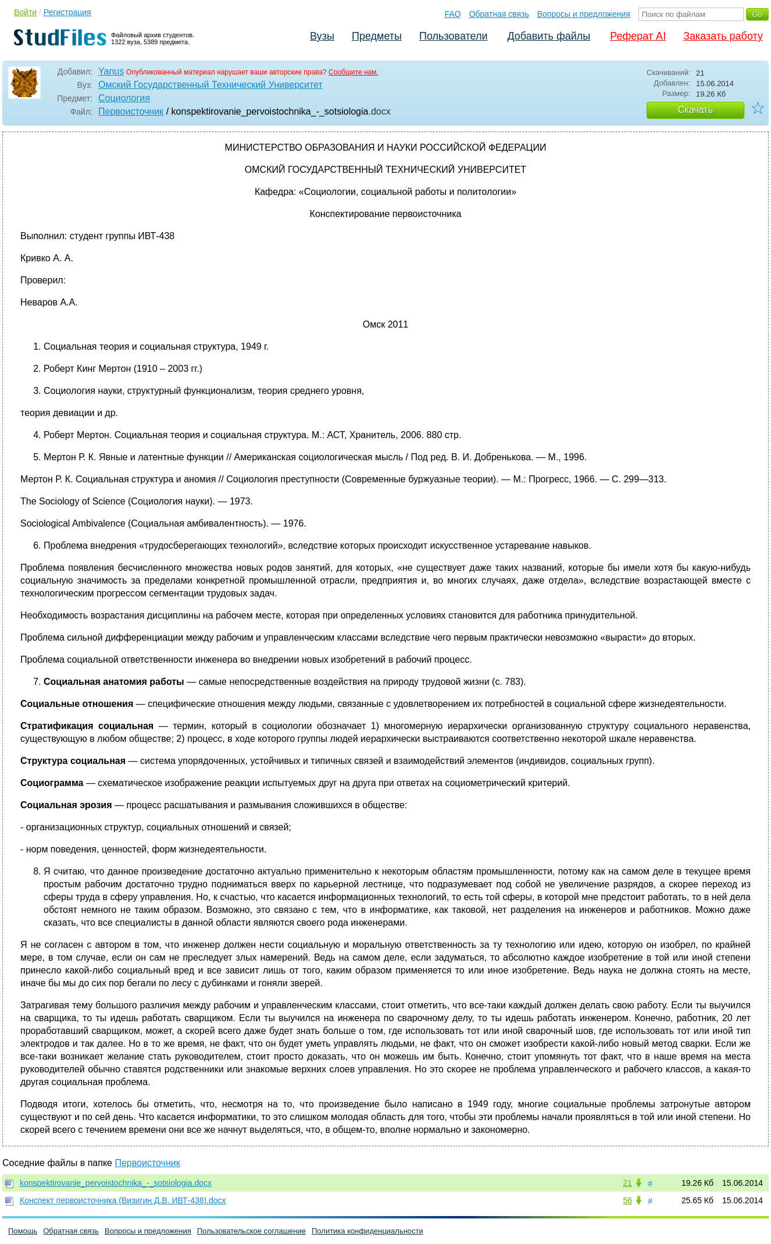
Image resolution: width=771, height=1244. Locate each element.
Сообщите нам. (354, 72)
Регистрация (67, 12)
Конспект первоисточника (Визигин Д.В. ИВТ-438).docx (123, 1200)
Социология (124, 98)
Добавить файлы (548, 36)
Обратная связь (499, 14)
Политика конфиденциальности (367, 1231)
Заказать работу (723, 36)
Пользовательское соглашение (251, 1231)
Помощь (22, 1231)
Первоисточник (130, 111)
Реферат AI (638, 36)
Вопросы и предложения (583, 14)
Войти (25, 12)
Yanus (111, 71)
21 (627, 1183)
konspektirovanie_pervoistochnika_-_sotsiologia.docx (116, 1183)
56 (627, 1200)
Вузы (322, 36)
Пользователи (453, 36)
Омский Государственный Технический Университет (210, 85)
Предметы (377, 36)
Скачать (695, 110)
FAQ (453, 14)
